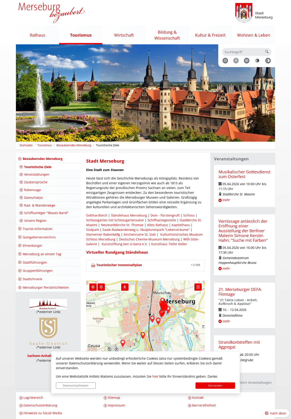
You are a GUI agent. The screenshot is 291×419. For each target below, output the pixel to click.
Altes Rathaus (157, 225)
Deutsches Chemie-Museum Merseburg (149, 239)
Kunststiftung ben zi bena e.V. (125, 244)
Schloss (189, 215)
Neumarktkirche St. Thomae (121, 225)
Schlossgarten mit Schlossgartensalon (115, 220)
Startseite (26, 145)
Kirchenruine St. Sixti (140, 234)
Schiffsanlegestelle (162, 220)
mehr (226, 200)
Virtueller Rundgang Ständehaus (117, 252)
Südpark (92, 229)
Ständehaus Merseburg (129, 215)
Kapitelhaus (180, 225)
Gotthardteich (96, 215)
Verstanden (215, 385)
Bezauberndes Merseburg (73, 145)
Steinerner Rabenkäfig (103, 234)
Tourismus (44, 145)
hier (155, 376)
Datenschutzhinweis (75, 385)
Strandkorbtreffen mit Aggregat (239, 344)
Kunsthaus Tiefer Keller (168, 244)
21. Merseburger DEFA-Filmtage (240, 292)
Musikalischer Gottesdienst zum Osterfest (244, 174)
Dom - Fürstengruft (165, 215)
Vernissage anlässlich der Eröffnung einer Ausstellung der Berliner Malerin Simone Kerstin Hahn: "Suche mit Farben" (243, 230)
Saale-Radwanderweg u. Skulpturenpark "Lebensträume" (146, 229)
